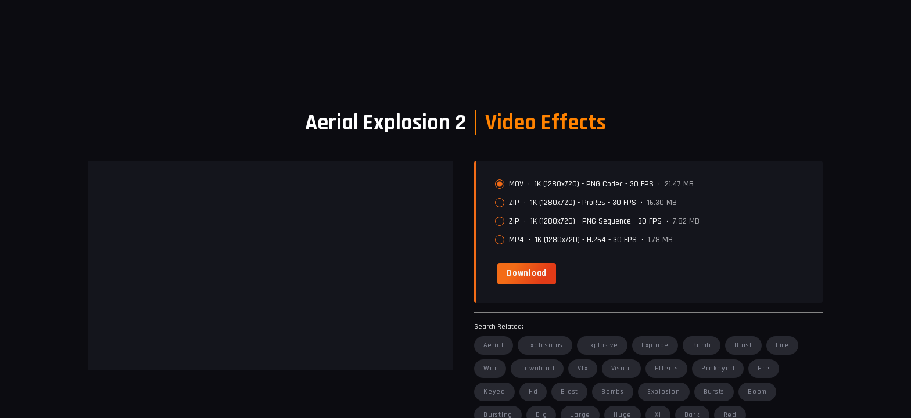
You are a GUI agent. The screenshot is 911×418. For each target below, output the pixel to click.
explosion (663, 391)
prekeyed (717, 368)
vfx (582, 368)
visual (621, 368)
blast (569, 391)
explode (655, 345)
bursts (714, 391)
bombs (612, 391)
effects (666, 368)
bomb (701, 345)
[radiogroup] (654, 211)
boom (757, 391)
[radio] (499, 184)
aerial (493, 345)
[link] (526, 273)
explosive (602, 345)
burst (743, 345)
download (537, 368)
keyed (494, 391)
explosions (545, 345)
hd (533, 391)
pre (763, 368)
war (490, 368)
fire (782, 345)
